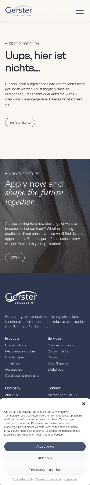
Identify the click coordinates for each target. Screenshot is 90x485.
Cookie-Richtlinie (23, 479)
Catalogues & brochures (22, 376)
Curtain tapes (14, 357)
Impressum (70, 479)
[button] (84, 403)
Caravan (53, 357)
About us (11, 395)
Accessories (13, 370)
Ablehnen (45, 458)
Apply (15, 258)
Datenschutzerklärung (48, 479)
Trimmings (12, 364)
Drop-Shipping (58, 364)
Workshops (55, 370)
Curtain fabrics (15, 345)
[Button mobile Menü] (80, 10)
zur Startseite (20, 123)
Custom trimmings (61, 345)
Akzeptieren (45, 447)
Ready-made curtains (20, 351)
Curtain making (58, 351)
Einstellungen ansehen (45, 470)
